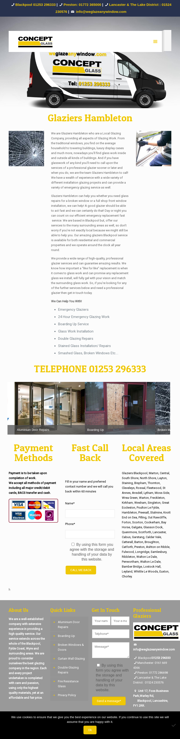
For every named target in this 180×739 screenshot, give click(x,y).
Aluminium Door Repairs (69, 624)
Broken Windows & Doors (71, 647)
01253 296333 (161, 658)
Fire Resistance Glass (68, 684)
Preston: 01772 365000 (82, 5)
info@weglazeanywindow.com (154, 649)
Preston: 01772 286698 (152, 672)
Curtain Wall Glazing (71, 658)
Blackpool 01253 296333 (35, 5)
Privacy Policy (67, 695)
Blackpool (142, 658)
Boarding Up (66, 636)
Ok (90, 730)
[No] (174, 725)
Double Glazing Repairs (68, 670)
